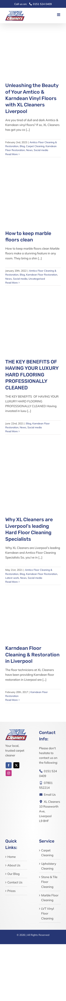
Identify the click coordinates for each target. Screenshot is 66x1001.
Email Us (47, 794)
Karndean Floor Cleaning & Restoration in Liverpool (32, 654)
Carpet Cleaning (35, 146)
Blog (22, 146)
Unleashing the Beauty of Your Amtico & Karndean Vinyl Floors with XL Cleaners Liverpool (31, 98)
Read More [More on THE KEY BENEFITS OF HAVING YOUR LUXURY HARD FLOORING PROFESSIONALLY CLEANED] (11, 431)
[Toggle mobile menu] (59, 15)
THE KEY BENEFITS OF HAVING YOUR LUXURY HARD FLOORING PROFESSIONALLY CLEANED (32, 375)
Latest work (12, 577)
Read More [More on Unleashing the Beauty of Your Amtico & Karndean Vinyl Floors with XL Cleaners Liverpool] (11, 154)
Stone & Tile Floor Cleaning (49, 881)
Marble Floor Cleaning (49, 897)
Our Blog (13, 874)
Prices (11, 891)
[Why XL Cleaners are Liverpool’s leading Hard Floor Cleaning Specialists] (33, 474)
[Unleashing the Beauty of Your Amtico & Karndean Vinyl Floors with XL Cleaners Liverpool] (33, 49)
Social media (41, 150)
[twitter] (16, 765)
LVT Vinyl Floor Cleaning (47, 913)
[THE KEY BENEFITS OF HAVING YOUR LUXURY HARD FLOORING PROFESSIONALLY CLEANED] (33, 320)
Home (11, 857)
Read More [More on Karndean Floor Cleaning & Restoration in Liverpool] (11, 699)
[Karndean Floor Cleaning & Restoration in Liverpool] (33, 614)
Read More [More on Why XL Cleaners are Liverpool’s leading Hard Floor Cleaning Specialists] (11, 581)
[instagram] (9, 773)
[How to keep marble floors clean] (33, 192)
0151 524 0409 (33, 4)
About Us (13, 865)
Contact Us (14, 882)
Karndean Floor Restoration (41, 274)
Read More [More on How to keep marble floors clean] (11, 282)
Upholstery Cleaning (48, 866)
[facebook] (9, 765)
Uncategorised (37, 278)
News (29, 150)
